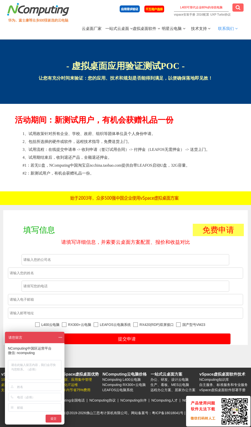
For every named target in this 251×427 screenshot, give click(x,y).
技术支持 (200, 28)
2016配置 (202, 14)
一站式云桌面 (119, 28)
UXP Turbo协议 (220, 14)
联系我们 (227, 28)
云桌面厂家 (92, 28)
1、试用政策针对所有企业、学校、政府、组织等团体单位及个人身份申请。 (133, 154)
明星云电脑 (173, 28)
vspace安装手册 (184, 14)
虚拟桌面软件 (146, 28)
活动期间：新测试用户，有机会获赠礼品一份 (94, 119)
